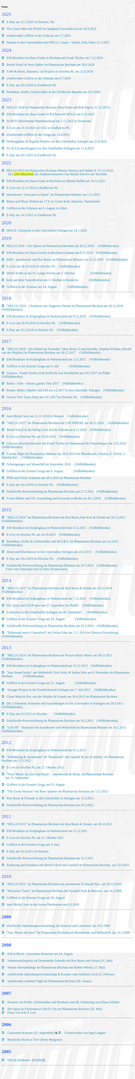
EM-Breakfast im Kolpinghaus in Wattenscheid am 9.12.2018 (46, 316)
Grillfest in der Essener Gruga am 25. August (36, 784)
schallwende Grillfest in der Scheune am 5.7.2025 (39, 35)
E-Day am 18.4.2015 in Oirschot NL (30, 558)
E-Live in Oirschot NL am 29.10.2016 (31, 436)
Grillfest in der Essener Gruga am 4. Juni (33, 844)
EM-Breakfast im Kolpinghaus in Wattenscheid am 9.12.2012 (46, 750)
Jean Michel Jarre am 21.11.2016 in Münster (35, 416)
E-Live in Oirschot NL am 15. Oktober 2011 (35, 837)
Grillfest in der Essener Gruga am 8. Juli (33, 366)
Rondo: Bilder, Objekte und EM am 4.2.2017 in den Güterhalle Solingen (53, 390)
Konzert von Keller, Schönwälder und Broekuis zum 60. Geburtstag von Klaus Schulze (63, 1002)
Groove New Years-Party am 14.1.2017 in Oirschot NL (42, 397)
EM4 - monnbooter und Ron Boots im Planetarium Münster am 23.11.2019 (55, 259)
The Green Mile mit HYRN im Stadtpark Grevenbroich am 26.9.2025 (51, 28)
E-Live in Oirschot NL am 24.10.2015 (31, 534)
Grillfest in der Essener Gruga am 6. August (35, 471)
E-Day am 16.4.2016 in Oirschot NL (30, 484)
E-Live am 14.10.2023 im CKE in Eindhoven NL (38, 128)
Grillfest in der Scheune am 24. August (32, 286)
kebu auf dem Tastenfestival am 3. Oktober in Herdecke (43, 280)
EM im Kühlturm (18, 1060)
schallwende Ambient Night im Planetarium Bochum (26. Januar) (49, 981)
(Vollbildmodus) (108, 246)
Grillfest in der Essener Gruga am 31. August (36, 683)
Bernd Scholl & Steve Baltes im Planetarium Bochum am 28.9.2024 (50, 64)
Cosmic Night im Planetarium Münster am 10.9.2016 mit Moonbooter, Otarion (57, 453)
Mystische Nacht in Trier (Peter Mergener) (34, 1039)
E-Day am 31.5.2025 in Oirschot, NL (30, 22)
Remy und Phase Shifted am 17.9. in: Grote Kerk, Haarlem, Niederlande (53, 201)
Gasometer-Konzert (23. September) (30, 1032)
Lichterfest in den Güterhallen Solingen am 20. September (44, 612)
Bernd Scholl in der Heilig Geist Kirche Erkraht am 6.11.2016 (46, 429)
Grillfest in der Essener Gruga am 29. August (36, 897)
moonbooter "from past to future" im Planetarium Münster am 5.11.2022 (53, 194)
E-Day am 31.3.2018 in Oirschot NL (30, 330)
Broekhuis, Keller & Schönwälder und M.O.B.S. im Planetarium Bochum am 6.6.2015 (62, 541)
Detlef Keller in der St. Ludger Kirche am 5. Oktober (44, 273)
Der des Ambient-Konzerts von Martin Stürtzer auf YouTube (57, 174)
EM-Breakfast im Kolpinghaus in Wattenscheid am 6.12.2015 (46, 527)
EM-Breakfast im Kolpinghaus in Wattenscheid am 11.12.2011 (47, 831)
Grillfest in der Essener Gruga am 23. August (36, 619)
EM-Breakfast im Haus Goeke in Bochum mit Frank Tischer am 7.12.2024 (55, 58)
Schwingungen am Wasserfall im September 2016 (39, 464)
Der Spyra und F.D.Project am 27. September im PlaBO (42, 605)
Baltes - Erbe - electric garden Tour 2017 (33, 383)
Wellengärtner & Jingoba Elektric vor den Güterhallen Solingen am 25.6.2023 (57, 141)
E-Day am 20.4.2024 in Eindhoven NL (31, 85)
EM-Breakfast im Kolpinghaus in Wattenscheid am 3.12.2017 (46, 359)
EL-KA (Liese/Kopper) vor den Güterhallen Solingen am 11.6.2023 (50, 148)
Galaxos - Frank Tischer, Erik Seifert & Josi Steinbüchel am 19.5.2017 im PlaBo (58, 373)
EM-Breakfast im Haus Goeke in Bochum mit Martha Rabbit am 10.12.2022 (56, 181)
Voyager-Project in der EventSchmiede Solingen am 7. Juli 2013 (48, 689)
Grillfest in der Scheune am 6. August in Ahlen (37, 208)
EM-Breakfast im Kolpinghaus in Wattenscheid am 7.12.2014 (46, 598)
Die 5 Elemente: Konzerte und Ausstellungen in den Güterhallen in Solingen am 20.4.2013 (65, 703)
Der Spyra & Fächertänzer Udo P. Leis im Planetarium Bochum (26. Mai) (54, 1009)
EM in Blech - (17, 954)
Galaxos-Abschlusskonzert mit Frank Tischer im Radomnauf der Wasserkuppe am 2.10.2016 (66, 443)
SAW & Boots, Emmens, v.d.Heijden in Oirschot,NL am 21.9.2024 (50, 71)
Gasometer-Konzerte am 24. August (50, 954)
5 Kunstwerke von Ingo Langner (85, 1032)
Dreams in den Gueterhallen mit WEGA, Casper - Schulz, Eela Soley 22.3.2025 (58, 42)
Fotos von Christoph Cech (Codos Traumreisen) (36, 569)
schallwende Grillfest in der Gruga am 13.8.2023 (38, 134)
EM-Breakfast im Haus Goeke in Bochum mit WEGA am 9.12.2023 (50, 114)
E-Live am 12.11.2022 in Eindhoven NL (32, 187)
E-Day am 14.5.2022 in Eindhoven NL (31, 215)
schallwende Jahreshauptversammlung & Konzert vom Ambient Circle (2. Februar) (61, 974)
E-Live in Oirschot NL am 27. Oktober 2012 (35, 767)
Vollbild (39, 1060)
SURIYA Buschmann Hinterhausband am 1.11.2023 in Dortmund (49, 121)
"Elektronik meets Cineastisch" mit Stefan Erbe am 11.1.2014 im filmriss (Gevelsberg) (62, 632)
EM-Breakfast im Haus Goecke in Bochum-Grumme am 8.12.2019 (50, 252)
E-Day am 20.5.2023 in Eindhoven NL (31, 155)
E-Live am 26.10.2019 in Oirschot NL (31, 266)
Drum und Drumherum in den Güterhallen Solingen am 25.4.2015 (49, 552)
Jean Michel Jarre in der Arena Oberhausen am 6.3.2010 (43, 904)
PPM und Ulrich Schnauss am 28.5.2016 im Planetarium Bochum (49, 478)
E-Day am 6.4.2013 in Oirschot (27, 714)
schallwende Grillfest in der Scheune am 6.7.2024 (39, 78)
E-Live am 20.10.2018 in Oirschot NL (31, 323)
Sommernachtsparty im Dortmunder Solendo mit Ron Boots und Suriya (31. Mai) (59, 960)
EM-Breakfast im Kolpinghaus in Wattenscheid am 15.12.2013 (47, 665)
